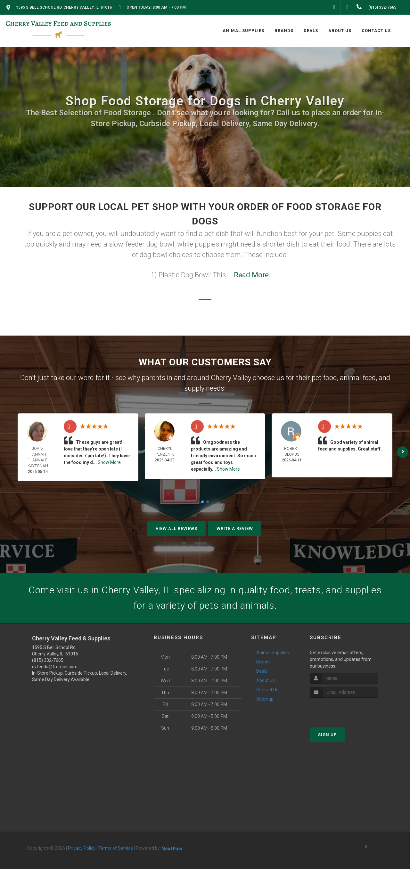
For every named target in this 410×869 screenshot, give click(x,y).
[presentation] (344, 710)
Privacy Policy (81, 848)
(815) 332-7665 (47, 660)
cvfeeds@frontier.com (55, 666)
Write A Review (235, 528)
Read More (251, 275)
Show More (109, 462)
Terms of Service (115, 848)
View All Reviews (176, 528)
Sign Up (327, 734)
